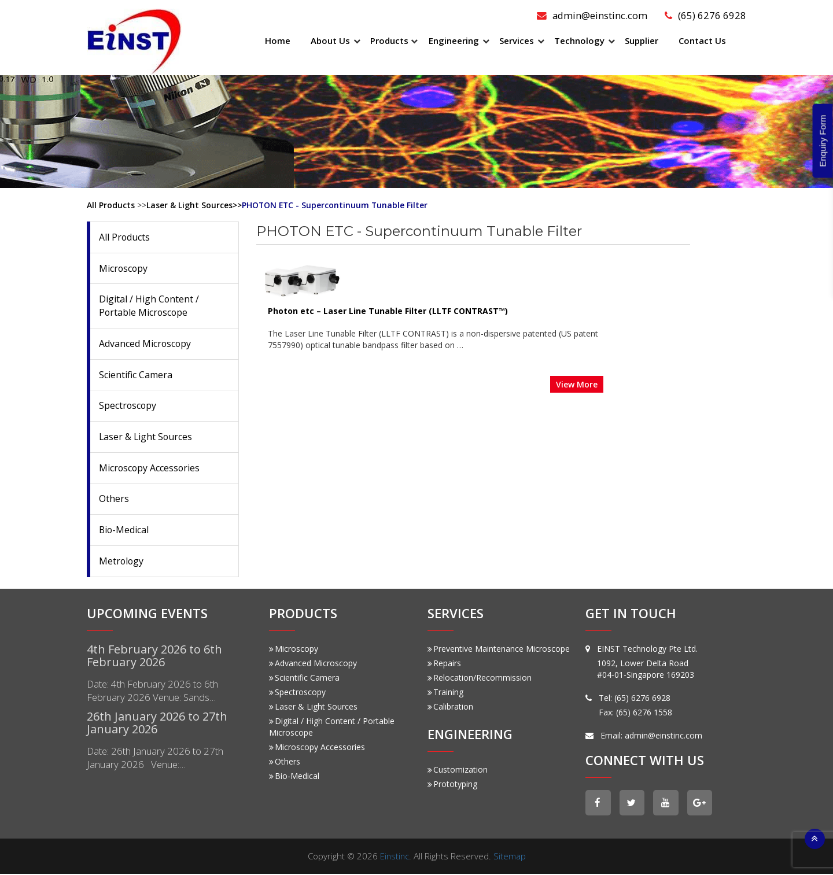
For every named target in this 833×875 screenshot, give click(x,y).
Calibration (450, 707)
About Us (330, 40)
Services (516, 40)
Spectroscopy (128, 406)
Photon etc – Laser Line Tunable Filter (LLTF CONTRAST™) (475, 256)
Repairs (444, 663)
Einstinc (394, 857)
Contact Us (702, 40)
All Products (111, 205)
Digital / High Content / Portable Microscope (149, 306)
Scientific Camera (135, 374)
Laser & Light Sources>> (194, 205)
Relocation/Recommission (479, 678)
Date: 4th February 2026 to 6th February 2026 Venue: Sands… (153, 691)
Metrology (122, 561)
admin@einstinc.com (591, 15)
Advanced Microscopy (145, 343)
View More (663, 329)
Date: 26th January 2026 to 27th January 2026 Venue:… (155, 759)
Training (445, 692)
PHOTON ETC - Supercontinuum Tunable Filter (336, 205)
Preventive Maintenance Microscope (498, 649)
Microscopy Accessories (150, 468)
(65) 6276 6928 (705, 15)
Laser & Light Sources (146, 437)
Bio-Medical (124, 530)
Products (389, 40)
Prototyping (452, 785)
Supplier (641, 40)
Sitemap (510, 857)
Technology (579, 40)
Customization (457, 770)
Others (114, 499)
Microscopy (124, 268)
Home (277, 40)
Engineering (454, 40)
